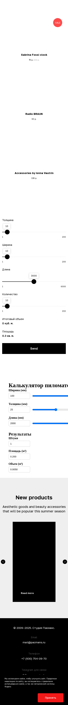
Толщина (7, 220)
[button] (59, 11)
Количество (10, 294)
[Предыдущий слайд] (3, 562)
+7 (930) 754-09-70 (34, 658)
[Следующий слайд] (65, 562)
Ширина (7, 244)
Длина (6, 269)
